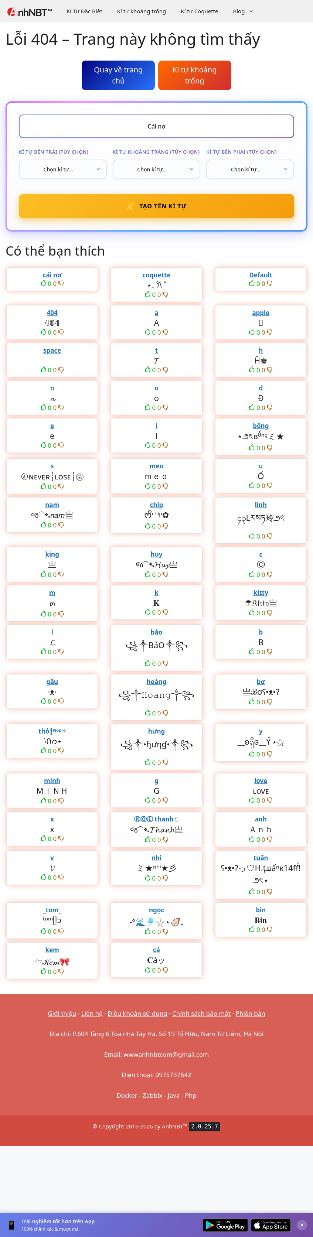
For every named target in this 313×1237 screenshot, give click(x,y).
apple (260, 312)
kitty (261, 592)
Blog (247, 11)
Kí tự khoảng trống (141, 11)
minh (52, 780)
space (52, 350)
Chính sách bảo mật (201, 1013)
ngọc (156, 910)
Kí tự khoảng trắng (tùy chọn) (156, 151)
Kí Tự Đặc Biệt (84, 11)
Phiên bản (250, 1013)
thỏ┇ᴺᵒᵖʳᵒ (52, 731)
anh (261, 819)
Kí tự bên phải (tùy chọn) (241, 151)
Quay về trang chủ (118, 75)
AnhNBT (172, 1126)
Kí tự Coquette (199, 11)
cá (156, 950)
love (260, 780)
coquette (156, 275)
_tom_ (52, 910)
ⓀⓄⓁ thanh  (156, 819)
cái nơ (52, 275)
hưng (156, 731)
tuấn (261, 858)
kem (52, 950)
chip (156, 504)
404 (52, 312)
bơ (261, 681)
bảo (157, 632)
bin (261, 910)
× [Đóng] (302, 1224)
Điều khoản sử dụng (137, 1013)
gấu (52, 681)
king (52, 554)
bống (261, 425)
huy (157, 554)
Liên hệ (92, 1013)
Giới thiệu (62, 1013)
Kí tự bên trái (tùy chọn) (53, 151)
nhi (156, 858)
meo (156, 466)
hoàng (157, 681)
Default (260, 275)
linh (261, 504)
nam (52, 504)
